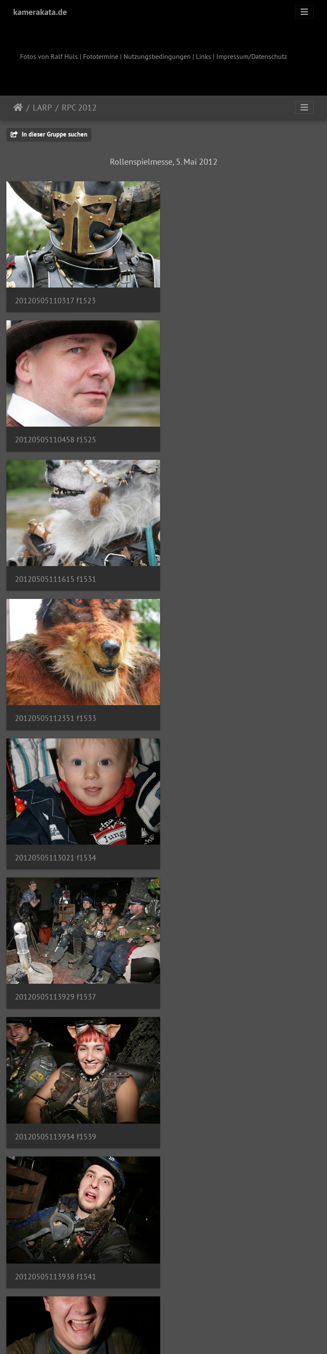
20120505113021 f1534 (55, 572)
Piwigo (181, 1336)
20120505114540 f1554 (55, 1122)
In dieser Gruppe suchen (49, 134)
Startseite (18, 107)
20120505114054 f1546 (55, 985)
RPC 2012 (79, 107)
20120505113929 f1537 (219, 572)
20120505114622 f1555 (219, 1122)
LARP (42, 107)
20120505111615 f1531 (55, 435)
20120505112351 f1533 (219, 435)
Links (203, 56)
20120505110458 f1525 (219, 298)
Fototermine (100, 56)
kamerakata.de (40, 11)
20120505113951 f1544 (55, 847)
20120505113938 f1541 (219, 710)
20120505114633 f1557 (55, 1259)
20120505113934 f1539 (55, 710)
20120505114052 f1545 (219, 847)
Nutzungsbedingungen (157, 56)
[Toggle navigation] (304, 12)
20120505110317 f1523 (55, 298)
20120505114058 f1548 (219, 985)
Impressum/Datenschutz (251, 56)
